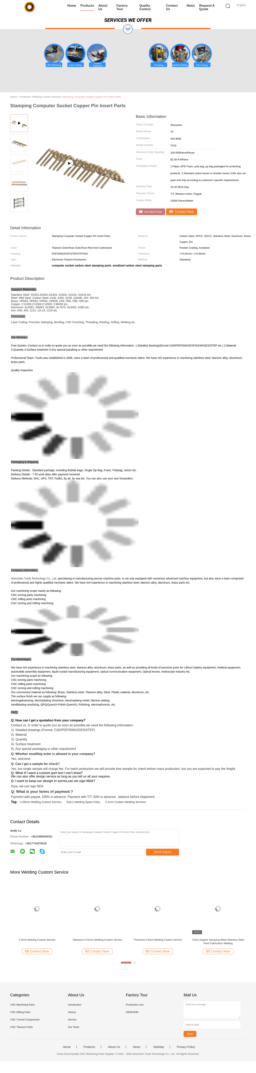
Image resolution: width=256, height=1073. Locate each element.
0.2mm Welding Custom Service (37, 939)
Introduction (74, 1004)
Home (71, 5)
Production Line (135, 1004)
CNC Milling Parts (20, 1012)
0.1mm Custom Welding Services (125, 802)
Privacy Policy (186, 1047)
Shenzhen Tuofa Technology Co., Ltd (33, 578)
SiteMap (158, 1047)
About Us (102, 7)
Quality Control (145, 7)
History (72, 1012)
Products (87, 5)
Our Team (73, 1027)
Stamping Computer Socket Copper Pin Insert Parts (91, 96)
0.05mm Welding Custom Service (40, 802)
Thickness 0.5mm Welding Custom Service (157, 939)
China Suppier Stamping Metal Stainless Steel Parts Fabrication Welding (218, 941)
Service (72, 1019)
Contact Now (181, 212)
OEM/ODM (132, 1012)
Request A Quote (206, 7)
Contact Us (172, 7)
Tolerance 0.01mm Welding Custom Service (97, 939)
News (191, 5)
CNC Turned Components (25, 1019)
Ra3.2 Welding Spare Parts (83, 802)
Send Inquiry (163, 852)
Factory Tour (122, 7)
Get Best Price (150, 212)
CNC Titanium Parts (21, 1027)
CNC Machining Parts (22, 1004)
